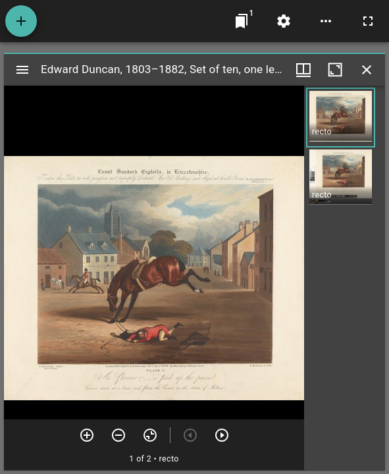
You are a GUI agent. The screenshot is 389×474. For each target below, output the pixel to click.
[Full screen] (368, 21)
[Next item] (222, 435)
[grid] (344, 278)
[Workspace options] (326, 21)
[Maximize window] (335, 70)
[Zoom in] (87, 435)
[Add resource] (21, 21)
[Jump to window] (241, 21)
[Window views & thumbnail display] (303, 70)
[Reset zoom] (150, 435)
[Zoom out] (118, 435)
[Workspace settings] (283, 21)
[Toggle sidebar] (22, 70)
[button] (340, 117)
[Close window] (366, 70)
